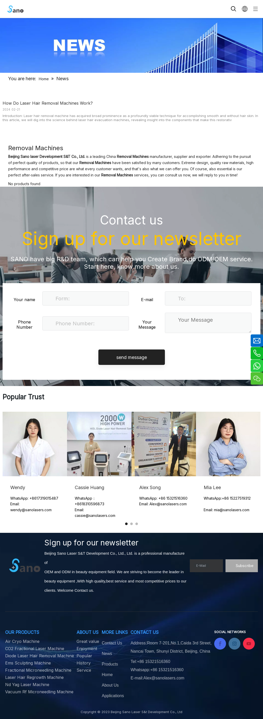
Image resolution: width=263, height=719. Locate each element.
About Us (110, 685)
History (84, 663)
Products (110, 664)
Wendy (18, 487)
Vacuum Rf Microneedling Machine (39, 691)
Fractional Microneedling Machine (38, 670)
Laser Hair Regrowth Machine (34, 677)
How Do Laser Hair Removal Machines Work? (48, 103)
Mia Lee (212, 487)
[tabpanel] (35, 470)
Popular (84, 655)
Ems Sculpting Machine (28, 663)
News (107, 653)
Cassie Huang (89, 487)
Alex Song (150, 487)
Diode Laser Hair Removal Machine (39, 655)
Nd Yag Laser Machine (27, 684)
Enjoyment (87, 648)
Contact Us (112, 643)
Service (84, 670)
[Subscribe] (242, 565)
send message (131, 357)
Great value (88, 641)
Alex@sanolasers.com (163, 678)
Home (107, 674)
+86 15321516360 (166, 670)
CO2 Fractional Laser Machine (34, 648)
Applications (113, 696)
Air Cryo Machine (22, 641)
